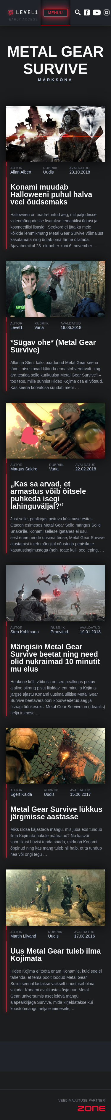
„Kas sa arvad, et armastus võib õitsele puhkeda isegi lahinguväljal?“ (48, 495)
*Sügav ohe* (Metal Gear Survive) (53, 346)
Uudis (48, 172)
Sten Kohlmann (24, 631)
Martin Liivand (23, 936)
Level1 (16, 327)
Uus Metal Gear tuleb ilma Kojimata (55, 955)
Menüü (55, 13)
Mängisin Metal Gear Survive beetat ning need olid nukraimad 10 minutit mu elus (55, 657)
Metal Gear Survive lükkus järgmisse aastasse (56, 813)
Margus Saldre (23, 469)
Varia (39, 327)
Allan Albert (20, 172)
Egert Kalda (21, 794)
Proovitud (59, 631)
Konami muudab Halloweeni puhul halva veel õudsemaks (51, 194)
